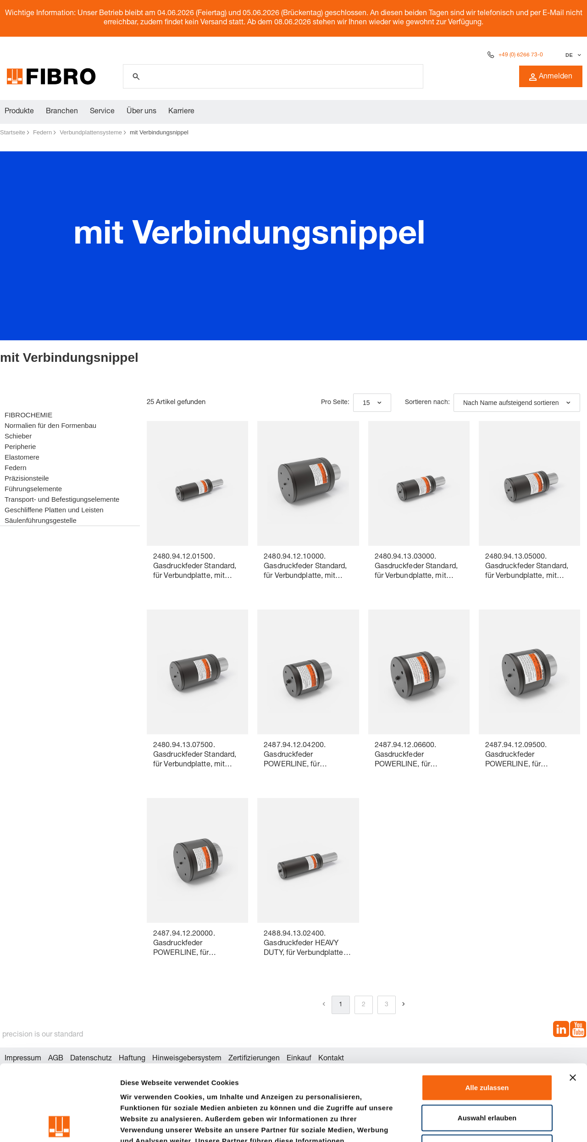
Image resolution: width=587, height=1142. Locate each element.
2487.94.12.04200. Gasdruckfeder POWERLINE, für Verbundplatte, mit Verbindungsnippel (295, 756)
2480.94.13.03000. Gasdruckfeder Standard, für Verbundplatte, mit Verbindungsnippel (416, 568)
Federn (42, 132)
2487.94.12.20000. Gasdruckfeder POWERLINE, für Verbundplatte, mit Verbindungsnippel (184, 945)
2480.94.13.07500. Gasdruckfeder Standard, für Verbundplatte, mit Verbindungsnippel (194, 756)
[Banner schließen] (573, 1001)
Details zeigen (488, 1124)
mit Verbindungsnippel (159, 132)
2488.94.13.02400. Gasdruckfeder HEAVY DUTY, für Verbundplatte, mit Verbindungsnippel (304, 945)
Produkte (19, 112)
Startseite (12, 132)
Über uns (141, 112)
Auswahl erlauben (487, 1042)
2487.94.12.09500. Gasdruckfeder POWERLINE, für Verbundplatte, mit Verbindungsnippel (516, 756)
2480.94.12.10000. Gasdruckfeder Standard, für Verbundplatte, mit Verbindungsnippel (305, 568)
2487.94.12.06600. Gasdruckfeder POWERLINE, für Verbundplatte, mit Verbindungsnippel (406, 756)
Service (102, 112)
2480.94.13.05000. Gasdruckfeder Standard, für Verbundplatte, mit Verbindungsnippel (526, 568)
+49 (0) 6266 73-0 (520, 55)
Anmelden (550, 77)
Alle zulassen (487, 1011)
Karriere (181, 112)
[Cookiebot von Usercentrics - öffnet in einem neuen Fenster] (59, 1124)
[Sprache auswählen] (572, 55)
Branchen (62, 112)
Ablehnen (487, 1071)
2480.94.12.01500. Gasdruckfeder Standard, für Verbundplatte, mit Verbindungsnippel (194, 568)
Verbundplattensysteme (91, 132)
